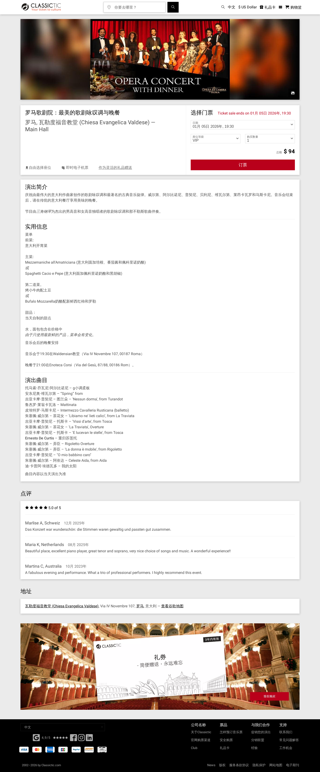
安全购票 (226, 740)
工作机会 (285, 748)
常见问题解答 (289, 740)
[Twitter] (81, 739)
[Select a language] (62, 727)
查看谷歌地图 (172, 606)
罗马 (140, 606)
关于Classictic (201, 732)
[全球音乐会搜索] (173, 7)
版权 (222, 765)
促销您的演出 (261, 732)
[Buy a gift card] (160, 666)
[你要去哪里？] (137, 5)
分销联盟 (257, 740)
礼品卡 (225, 748)
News (211, 765)
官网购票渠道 (200, 740)
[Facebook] (36, 737)
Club (194, 748)
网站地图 (275, 765)
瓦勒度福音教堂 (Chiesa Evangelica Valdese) (62, 606)
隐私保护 (259, 765)
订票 (243, 164)
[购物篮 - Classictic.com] (293, 7)
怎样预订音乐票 (231, 732)
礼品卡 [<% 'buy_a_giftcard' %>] (268, 7)
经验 (254, 748)
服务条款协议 (239, 765)
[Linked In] (89, 739)
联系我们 (285, 732)
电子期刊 (292, 765)
